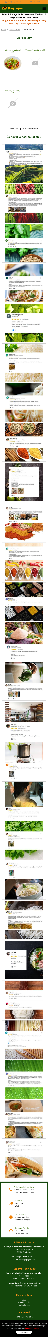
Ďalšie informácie (32, 1330)
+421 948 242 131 (33, 2)
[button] (44, 8)
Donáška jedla (24, 1302)
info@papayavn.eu (15, 2)
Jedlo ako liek (24, 1305)
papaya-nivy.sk (35, 1283)
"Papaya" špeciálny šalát (35, 50)
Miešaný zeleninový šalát (13, 51)
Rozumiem (24, 1334)
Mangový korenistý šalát (12, 91)
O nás (24, 1299)
